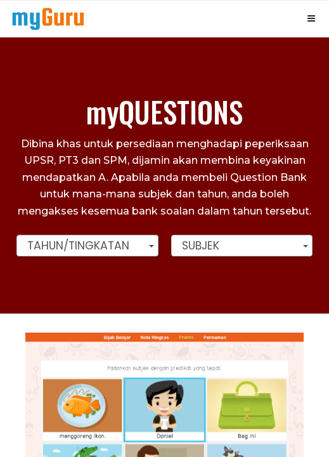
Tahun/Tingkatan (78, 245)
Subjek (200, 245)
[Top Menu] (48, 19)
